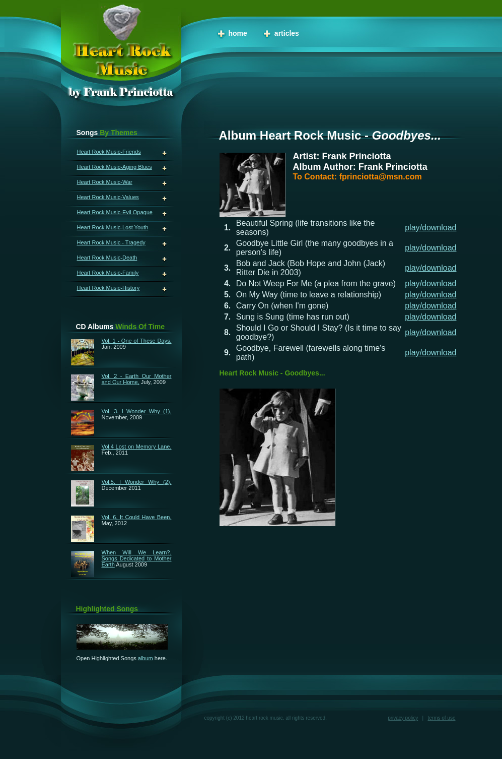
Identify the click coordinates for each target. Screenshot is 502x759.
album (145, 658)
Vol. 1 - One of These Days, (137, 341)
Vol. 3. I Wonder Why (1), (137, 411)
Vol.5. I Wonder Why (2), (137, 482)
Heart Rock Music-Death (107, 258)
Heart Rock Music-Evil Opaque (115, 212)
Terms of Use (441, 718)
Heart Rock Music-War (104, 182)
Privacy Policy (403, 718)
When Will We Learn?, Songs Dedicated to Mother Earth (137, 558)
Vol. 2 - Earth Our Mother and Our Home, (137, 379)
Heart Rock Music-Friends (109, 152)
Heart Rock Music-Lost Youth (113, 227)
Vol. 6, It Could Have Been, (137, 517)
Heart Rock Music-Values (108, 197)
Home (238, 33)
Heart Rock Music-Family (108, 273)
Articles (286, 33)
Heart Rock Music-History (108, 288)
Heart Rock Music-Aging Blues (114, 167)
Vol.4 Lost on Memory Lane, (137, 447)
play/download (430, 227)
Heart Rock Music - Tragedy (111, 242)
